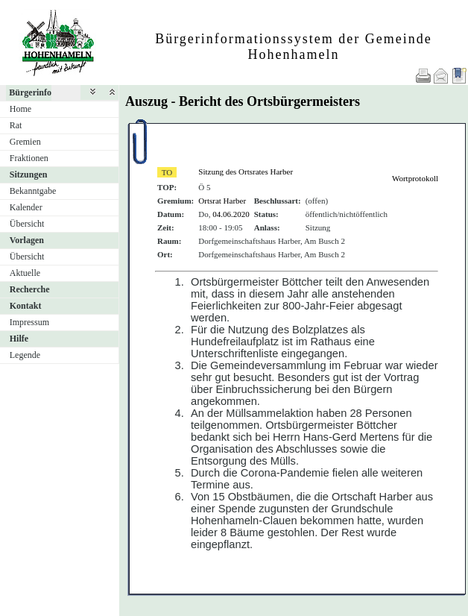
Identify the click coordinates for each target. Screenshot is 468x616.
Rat (16, 125)
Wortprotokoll (415, 178)
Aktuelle (25, 273)
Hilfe (19, 338)
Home (20, 109)
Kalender (26, 207)
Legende (25, 355)
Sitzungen (29, 174)
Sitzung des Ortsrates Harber (245, 171)
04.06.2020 (231, 214)
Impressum (29, 322)
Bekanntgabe (33, 191)
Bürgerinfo (30, 92)
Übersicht (27, 224)
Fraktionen (29, 158)
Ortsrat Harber (222, 200)
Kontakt (26, 306)
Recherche (30, 289)
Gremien (25, 141)
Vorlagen (27, 240)
